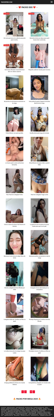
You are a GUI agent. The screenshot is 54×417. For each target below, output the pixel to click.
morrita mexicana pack (33, 414)
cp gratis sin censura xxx (38, 407)
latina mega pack (32, 413)
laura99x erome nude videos (12, 412)
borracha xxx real (28, 407)
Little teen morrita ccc (25, 415)
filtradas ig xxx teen (43, 414)
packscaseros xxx (35, 415)
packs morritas (21, 408)
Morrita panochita (43, 409)
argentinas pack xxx (8, 415)
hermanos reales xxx (30, 408)
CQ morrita (3, 407)
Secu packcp (16, 415)
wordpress (22, 409)
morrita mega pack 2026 (21, 414)
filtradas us (39, 412)
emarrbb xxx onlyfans (9, 413)
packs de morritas (11, 407)
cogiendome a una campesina (14, 410)
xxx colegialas (39, 408)
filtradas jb (35, 409)
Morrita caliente (22, 412)
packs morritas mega (31, 412)
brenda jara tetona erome (11, 408)
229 (31, 391)
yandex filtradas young (10, 414)
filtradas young (28, 409)
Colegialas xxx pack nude (45, 415)
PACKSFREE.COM (6, 2)
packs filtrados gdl (20, 407)
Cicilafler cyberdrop (26, 410)
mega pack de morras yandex (21, 413)
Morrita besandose (14, 409)
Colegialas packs (34, 410)
